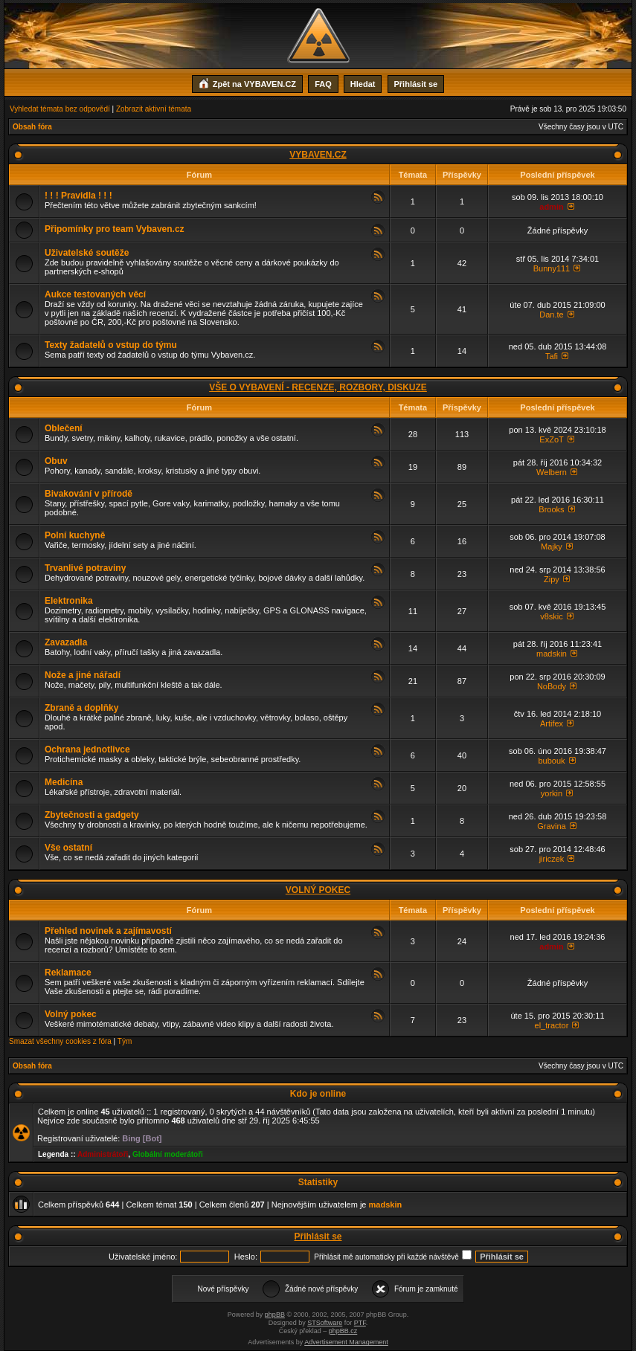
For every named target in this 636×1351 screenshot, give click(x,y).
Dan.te (551, 314)
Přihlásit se (416, 84)
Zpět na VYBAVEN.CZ (247, 82)
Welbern (551, 472)
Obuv (56, 461)
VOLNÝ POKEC (318, 890)
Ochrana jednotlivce (87, 749)
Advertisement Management (346, 1342)
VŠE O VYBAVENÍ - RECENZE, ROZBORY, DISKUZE (318, 387)
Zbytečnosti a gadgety (92, 815)
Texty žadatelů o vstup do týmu (111, 345)
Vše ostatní (68, 847)
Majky (551, 546)
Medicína (64, 782)
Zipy (551, 579)
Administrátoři (102, 1154)
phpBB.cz (343, 1331)
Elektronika (69, 601)
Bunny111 (552, 268)
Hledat (363, 84)
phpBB (275, 1314)
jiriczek (552, 858)
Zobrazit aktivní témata (153, 109)
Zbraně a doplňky (81, 708)
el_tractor (552, 1025)
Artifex (551, 723)
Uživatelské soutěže (87, 253)
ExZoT (551, 439)
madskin (551, 653)
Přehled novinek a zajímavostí (108, 931)
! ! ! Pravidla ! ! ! (78, 195)
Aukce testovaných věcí (95, 294)
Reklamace (68, 972)
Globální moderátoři (167, 1154)
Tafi (551, 356)
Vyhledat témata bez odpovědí (60, 109)
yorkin (551, 793)
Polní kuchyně (75, 535)
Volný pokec (71, 1014)
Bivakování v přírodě (88, 494)
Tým (125, 1041)
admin (551, 206)
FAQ (323, 84)
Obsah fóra (32, 127)
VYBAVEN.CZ (317, 154)
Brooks (551, 509)
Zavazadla (66, 642)
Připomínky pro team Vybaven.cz (114, 229)
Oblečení (64, 428)
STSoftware (324, 1322)
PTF (360, 1322)
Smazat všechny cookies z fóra (60, 1041)
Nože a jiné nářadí (83, 675)
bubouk (551, 760)
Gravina (551, 826)
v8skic (551, 616)
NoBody (551, 686)
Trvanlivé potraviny (85, 568)
